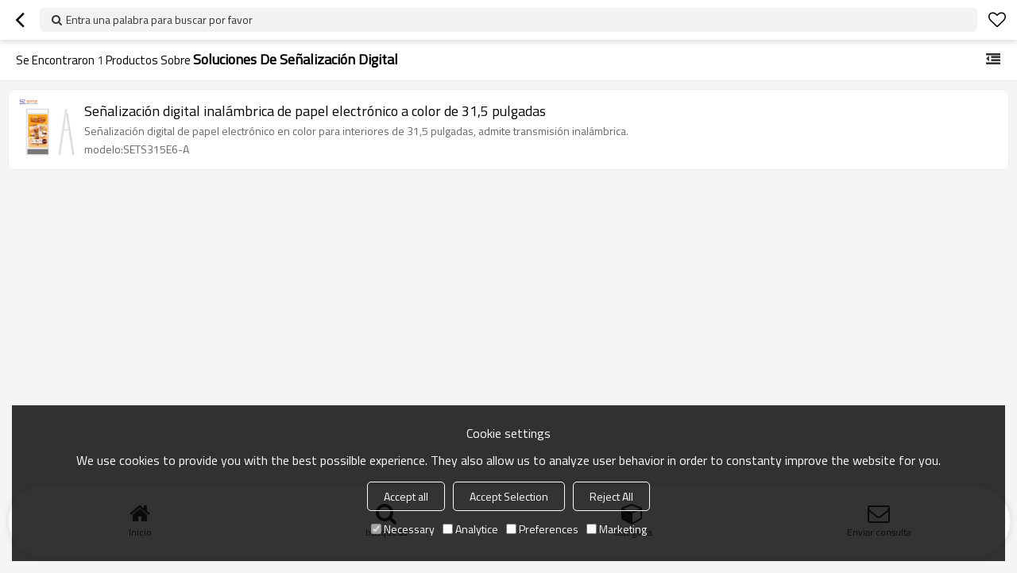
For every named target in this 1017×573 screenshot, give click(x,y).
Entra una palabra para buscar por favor (159, 19)
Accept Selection (509, 496)
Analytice (470, 529)
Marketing (616, 529)
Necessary (403, 529)
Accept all (406, 496)
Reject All (611, 496)
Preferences (542, 529)
